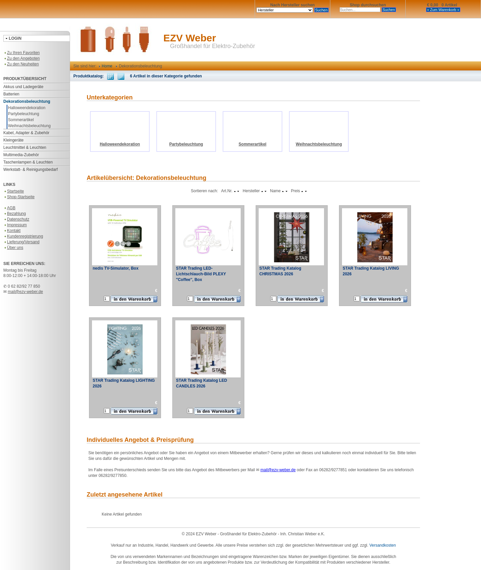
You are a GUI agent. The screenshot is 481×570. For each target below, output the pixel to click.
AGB (9, 208)
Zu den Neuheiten (21, 64)
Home (105, 66)
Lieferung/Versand (21, 242)
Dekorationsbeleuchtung (26, 101)
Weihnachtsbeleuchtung (29, 125)
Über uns (13, 247)
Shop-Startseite (19, 197)
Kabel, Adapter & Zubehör (26, 132)
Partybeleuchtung (23, 113)
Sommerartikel (21, 119)
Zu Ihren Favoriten (21, 52)
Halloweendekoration (26, 107)
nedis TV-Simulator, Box (115, 268)
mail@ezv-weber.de (25, 291)
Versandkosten (382, 545)
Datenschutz (16, 219)
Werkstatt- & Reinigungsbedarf (30, 169)
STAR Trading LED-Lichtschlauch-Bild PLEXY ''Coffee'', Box (201, 274)
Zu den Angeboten (21, 58)
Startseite (13, 191)
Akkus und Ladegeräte (23, 86)
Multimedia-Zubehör (21, 155)
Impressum (15, 225)
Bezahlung (14, 213)
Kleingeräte (13, 140)
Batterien (11, 94)
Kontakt (12, 230)
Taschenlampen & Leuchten (28, 162)
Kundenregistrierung (23, 236)
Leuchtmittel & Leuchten (24, 147)
